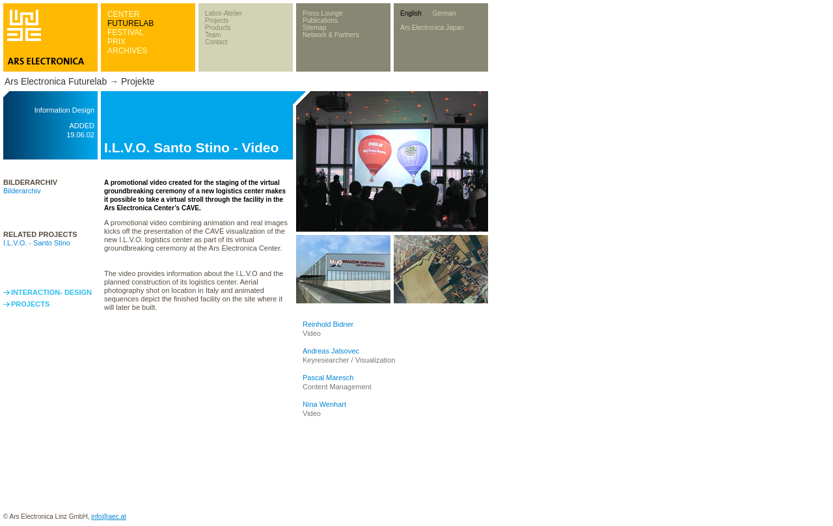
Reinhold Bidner (328, 324)
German (444, 13)
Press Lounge (323, 13)
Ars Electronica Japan (431, 27)
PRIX (116, 41)
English (411, 13)
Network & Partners (331, 34)
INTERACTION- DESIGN (51, 292)
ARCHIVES (127, 50)
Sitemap (315, 27)
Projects (216, 20)
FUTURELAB (130, 23)
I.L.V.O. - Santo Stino (36, 243)
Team (213, 34)
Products (217, 27)
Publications (320, 20)
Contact (216, 42)
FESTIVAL (125, 32)
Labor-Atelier (223, 13)
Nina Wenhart (324, 404)
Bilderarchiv (21, 191)
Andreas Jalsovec (331, 351)
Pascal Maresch (328, 377)
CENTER (123, 14)
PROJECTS (30, 304)
